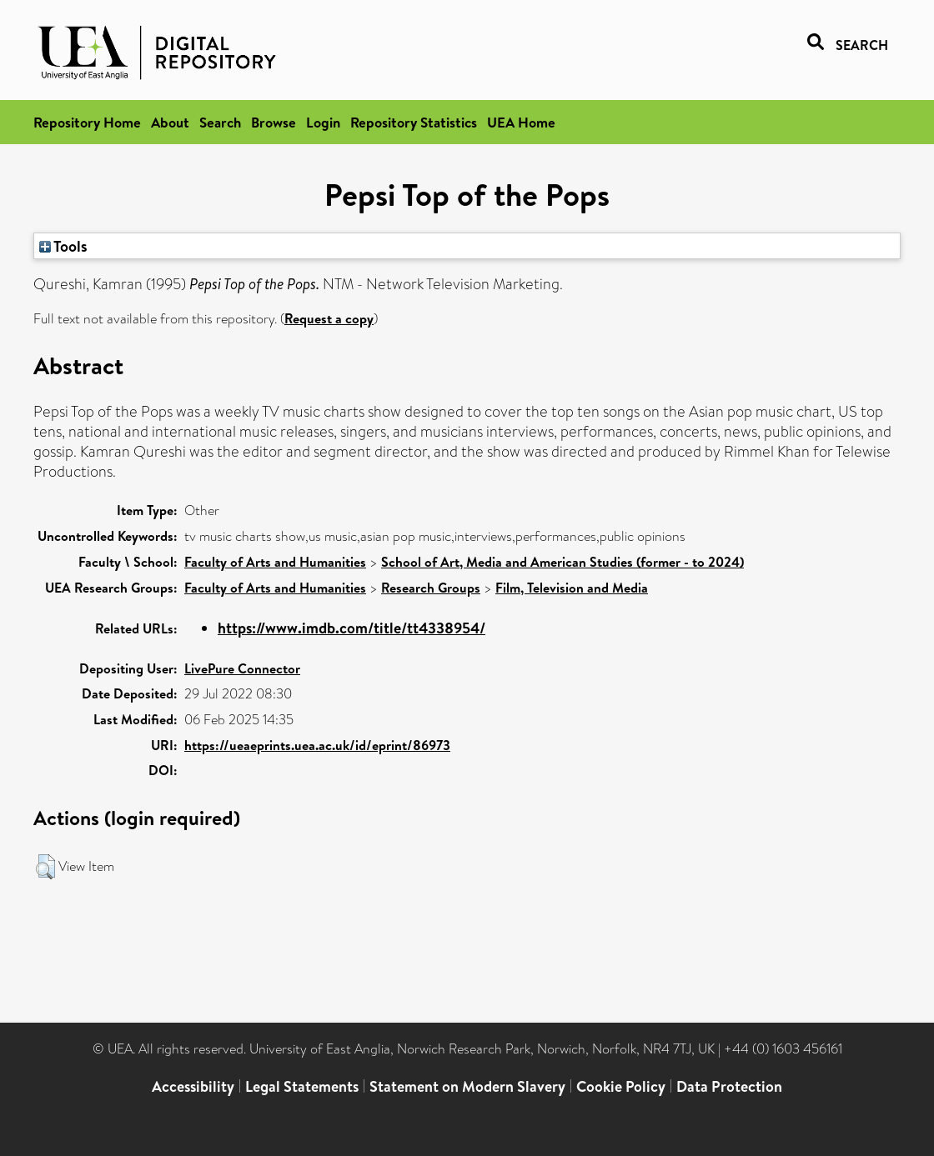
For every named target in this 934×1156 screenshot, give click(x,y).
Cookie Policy (620, 1086)
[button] (45, 866)
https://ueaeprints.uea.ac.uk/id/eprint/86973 (317, 745)
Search (220, 122)
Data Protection (729, 1086)
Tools (63, 246)
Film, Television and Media (571, 587)
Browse (273, 122)
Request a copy (329, 318)
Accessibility (193, 1086)
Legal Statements (302, 1086)
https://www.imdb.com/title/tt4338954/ (351, 628)
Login (323, 122)
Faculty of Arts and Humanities (275, 562)
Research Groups (430, 587)
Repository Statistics (413, 122)
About (170, 122)
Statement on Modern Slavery (467, 1086)
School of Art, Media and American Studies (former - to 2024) (562, 562)
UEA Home (521, 122)
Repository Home (87, 122)
